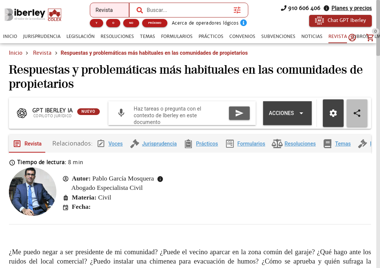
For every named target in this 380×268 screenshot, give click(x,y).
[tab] (10, 36)
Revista (42, 53)
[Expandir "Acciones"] (287, 113)
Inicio (15, 53)
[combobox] (188, 10)
